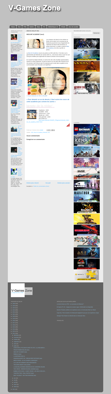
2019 (13, 318)
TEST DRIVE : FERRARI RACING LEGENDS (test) (26, 369)
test (49, 132)
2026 (13, 303)
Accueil (48, 183)
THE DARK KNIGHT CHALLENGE (22, 364)
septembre (16, 341)
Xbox (38, 27)
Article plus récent (32, 183)
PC (44, 27)
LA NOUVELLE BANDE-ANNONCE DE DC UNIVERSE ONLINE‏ (29, 367)
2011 (13, 389)
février (15, 386)
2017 (13, 322)
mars (15, 384)
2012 (13, 333)
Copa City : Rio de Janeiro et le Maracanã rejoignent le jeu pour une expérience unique (78, 312)
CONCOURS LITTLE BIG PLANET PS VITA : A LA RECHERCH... (29, 347)
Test (19, 27)
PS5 (25, 27)
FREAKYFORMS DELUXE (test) (21, 350)
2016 (13, 325)
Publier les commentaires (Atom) (41, 186)
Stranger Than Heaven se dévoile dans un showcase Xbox (71, 315)
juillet (15, 346)
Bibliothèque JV (53, 27)
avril (15, 382)
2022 (13, 312)
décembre (16, 335)
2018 (13, 320)
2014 (13, 329)
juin (15, 378)
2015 (13, 327)
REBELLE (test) (17, 354)
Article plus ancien (63, 183)
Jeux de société (73, 27)
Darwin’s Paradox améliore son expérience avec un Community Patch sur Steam (76, 310)
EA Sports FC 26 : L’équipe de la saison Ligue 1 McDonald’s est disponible (75, 307)
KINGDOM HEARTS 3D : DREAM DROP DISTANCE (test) (28, 358)
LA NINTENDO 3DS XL (19, 356)
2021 (13, 314)
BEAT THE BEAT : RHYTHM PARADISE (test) (25, 375)
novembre (16, 337)
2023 (13, 310)
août (15, 343)
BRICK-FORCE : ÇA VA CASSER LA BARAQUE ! (26, 360)
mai (15, 380)
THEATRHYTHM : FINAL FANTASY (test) (24, 373)
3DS (32, 132)
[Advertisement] (52, 18)
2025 (13, 305)
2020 (13, 316)
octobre (16, 339)
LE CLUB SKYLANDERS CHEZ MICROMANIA (25, 362)
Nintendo (45, 132)
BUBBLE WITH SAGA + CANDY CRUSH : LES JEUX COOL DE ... (30, 371)
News (13, 27)
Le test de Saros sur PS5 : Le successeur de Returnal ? (70, 304)
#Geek (63, 27)
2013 (13, 331)
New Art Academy (38, 132)
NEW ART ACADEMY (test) (20, 352)
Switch (32, 27)
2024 (13, 307)
